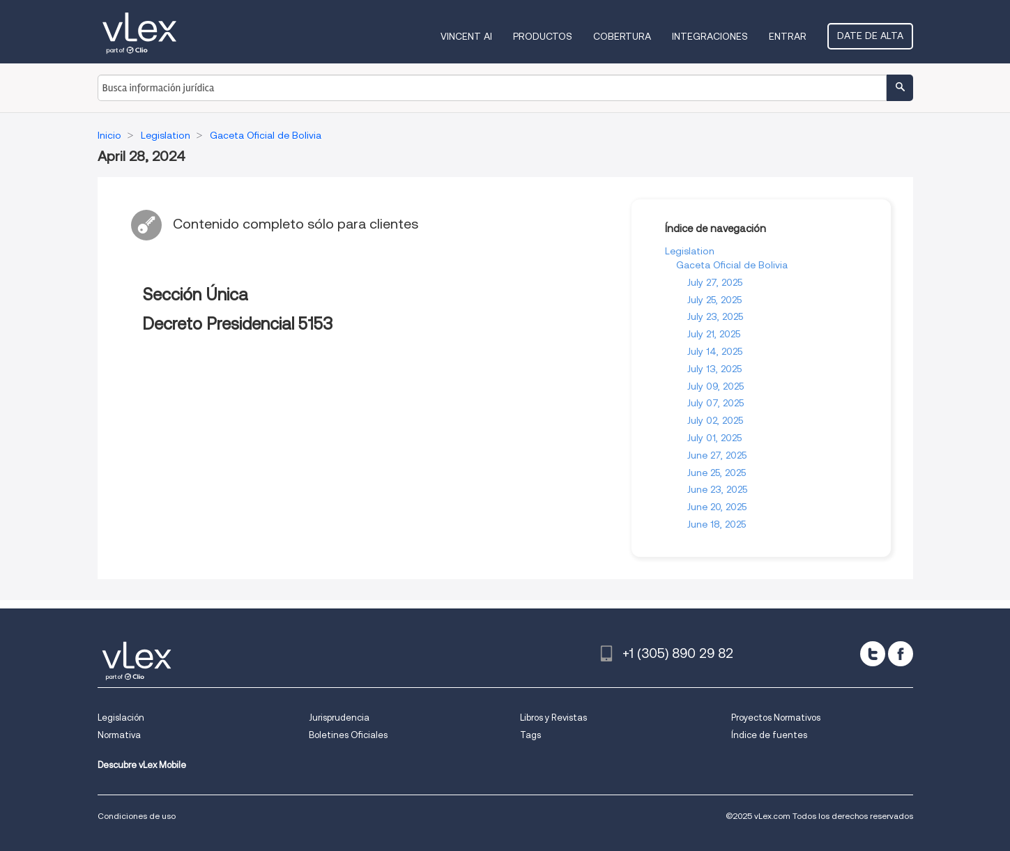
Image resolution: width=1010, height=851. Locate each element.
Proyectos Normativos (775, 717)
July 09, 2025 (715, 386)
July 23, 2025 (715, 316)
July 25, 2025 (714, 299)
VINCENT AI (466, 36)
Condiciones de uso (137, 815)
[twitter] (872, 653)
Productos (542, 36)
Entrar (787, 36)
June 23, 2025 (717, 489)
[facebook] (900, 653)
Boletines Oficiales (348, 735)
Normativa (119, 735)
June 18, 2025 (716, 524)
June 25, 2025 (716, 472)
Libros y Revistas (553, 717)
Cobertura (622, 36)
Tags (530, 735)
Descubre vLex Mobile (142, 765)
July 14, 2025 (714, 351)
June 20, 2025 (717, 506)
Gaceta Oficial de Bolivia (732, 264)
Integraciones (710, 36)
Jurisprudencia (339, 717)
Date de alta (870, 35)
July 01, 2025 (714, 437)
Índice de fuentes (769, 735)
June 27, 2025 (717, 455)
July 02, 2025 (715, 420)
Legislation (689, 250)
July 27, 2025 (714, 282)
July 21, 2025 (713, 333)
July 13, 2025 (714, 368)
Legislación (121, 717)
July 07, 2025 (715, 402)
